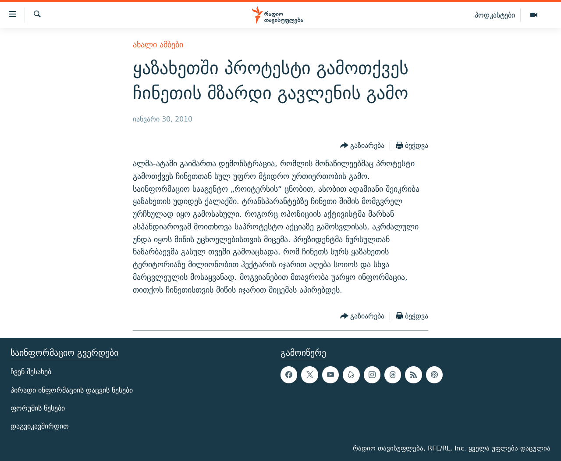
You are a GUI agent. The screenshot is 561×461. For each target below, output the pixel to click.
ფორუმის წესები (38, 407)
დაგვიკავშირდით (40, 426)
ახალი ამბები (158, 44)
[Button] (362, 145)
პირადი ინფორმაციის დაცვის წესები (72, 389)
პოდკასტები (495, 15)
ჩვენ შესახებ (31, 371)
